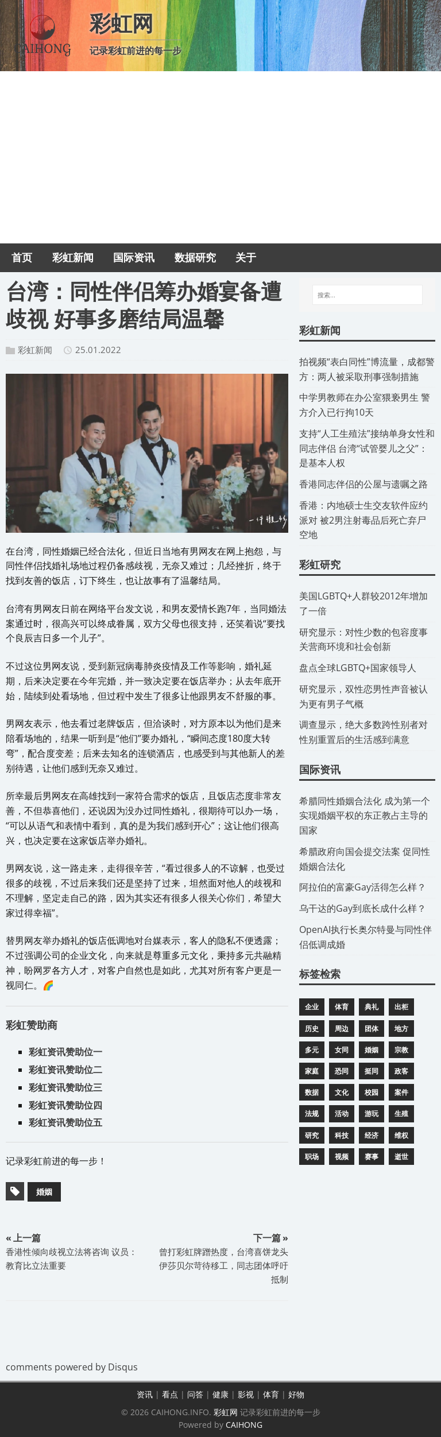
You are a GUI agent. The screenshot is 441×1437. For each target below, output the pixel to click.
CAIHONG (244, 1424)
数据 (312, 1092)
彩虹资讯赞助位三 (65, 1087)
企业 (312, 1007)
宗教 (401, 1050)
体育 (342, 1007)
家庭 (312, 1071)
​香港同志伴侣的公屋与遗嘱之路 (363, 484)
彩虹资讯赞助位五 (65, 1122)
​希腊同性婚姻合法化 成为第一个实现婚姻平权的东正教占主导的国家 (364, 816)
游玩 (371, 1113)
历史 (312, 1028)
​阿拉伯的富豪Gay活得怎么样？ (362, 887)
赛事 (371, 1156)
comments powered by (72, 1367)
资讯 (145, 1394)
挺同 (371, 1071)
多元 (312, 1050)
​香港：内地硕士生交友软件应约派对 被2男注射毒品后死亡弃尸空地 (363, 520)
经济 (371, 1135)
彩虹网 (226, 1412)
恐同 (342, 1071)
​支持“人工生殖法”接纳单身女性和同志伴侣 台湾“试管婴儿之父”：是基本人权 (367, 448)
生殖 (401, 1113)
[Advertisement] (220, 157)
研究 (312, 1135)
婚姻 (44, 1191)
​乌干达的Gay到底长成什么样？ (362, 908)
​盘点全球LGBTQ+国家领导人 (357, 667)
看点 (170, 1394)
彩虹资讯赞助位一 (65, 1051)
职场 (312, 1156)
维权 (401, 1135)
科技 (342, 1135)
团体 (371, 1028)
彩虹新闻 (35, 349)
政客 (401, 1071)
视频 (342, 1156)
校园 (371, 1092)
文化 (342, 1092)
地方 (401, 1028)
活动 (342, 1113)
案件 (401, 1092)
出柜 (401, 1007)
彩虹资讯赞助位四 (65, 1105)
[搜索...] (367, 295)
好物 (296, 1394)
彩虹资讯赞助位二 (65, 1069)
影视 (246, 1394)
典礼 (371, 1007)
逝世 (401, 1156)
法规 (312, 1113)
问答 (195, 1394)
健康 (220, 1394)
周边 (342, 1028)
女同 (342, 1050)
